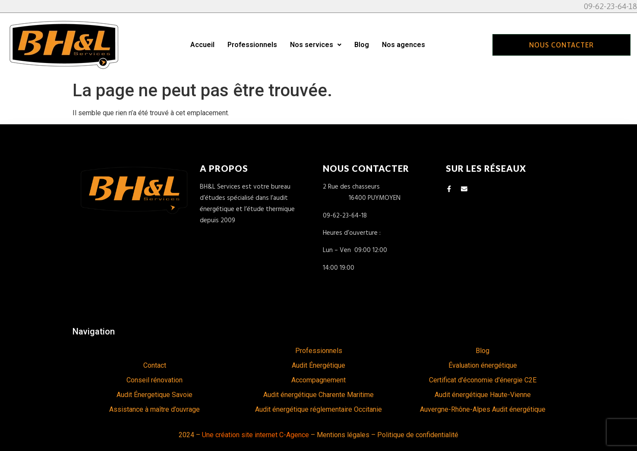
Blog (361, 45)
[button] (316, 45)
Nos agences (403, 45)
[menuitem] (154, 351)
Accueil (202, 45)
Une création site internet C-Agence (255, 435)
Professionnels (252, 45)
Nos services (315, 45)
